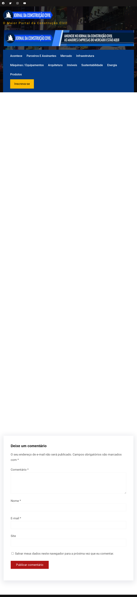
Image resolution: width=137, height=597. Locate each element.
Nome (16, 501)
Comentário (20, 469)
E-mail (16, 518)
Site (13, 536)
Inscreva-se (22, 84)
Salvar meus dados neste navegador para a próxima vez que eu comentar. (64, 553)
